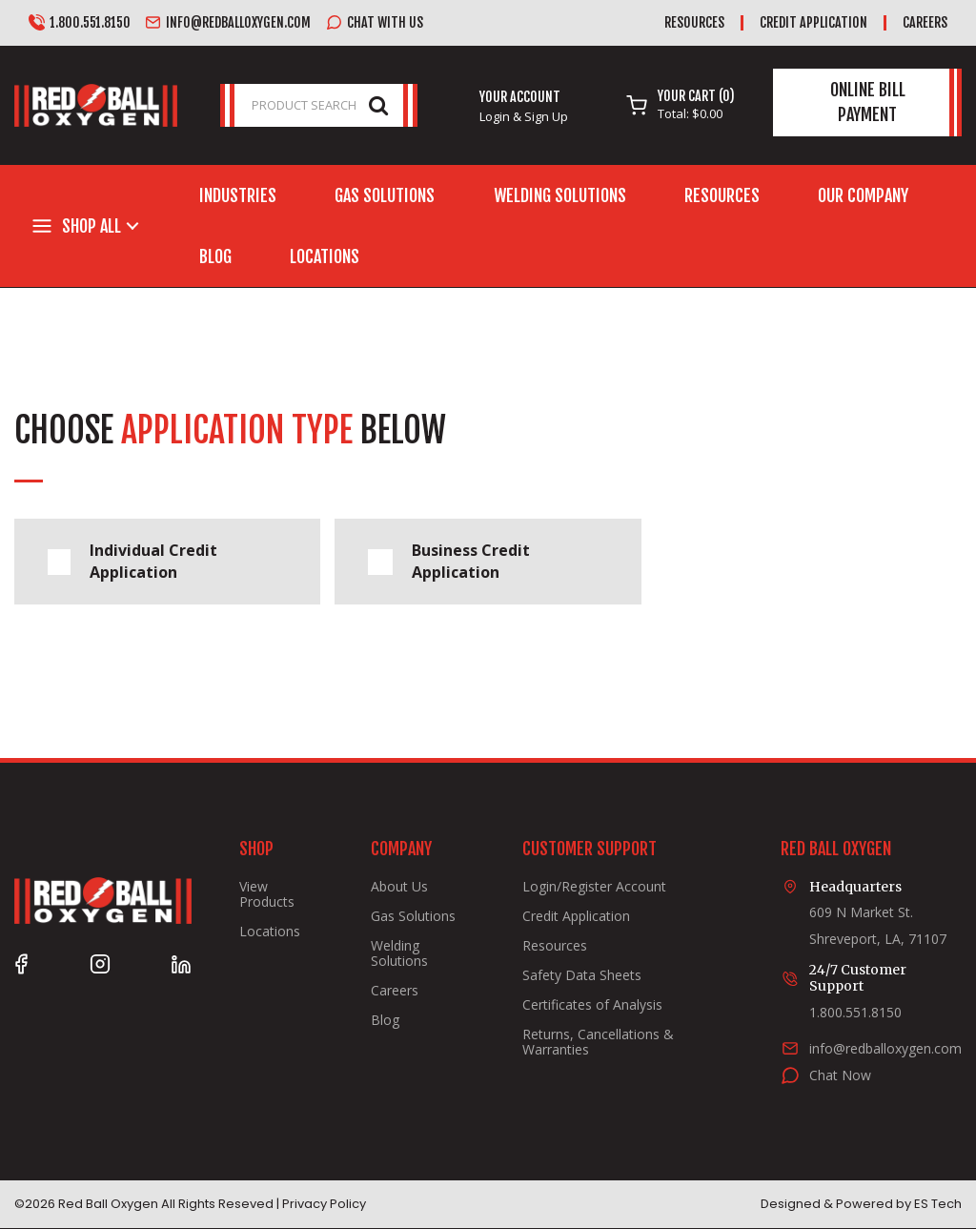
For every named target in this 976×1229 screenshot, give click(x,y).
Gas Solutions (385, 195)
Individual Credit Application (132, 561)
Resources (694, 22)
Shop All (91, 225)
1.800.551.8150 (80, 22)
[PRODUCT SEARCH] (318, 105)
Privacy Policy (324, 1204)
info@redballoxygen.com (228, 22)
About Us (399, 886)
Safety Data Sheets (581, 975)
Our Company (863, 195)
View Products (267, 894)
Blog (215, 256)
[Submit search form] (378, 104)
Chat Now (840, 1075)
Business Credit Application (448, 561)
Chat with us (374, 22)
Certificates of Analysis (592, 1005)
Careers (925, 22)
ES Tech (938, 1204)
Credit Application (813, 22)
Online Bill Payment (867, 102)
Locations (324, 256)
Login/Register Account (594, 886)
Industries (237, 195)
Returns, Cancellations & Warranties (598, 1042)
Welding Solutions (560, 195)
